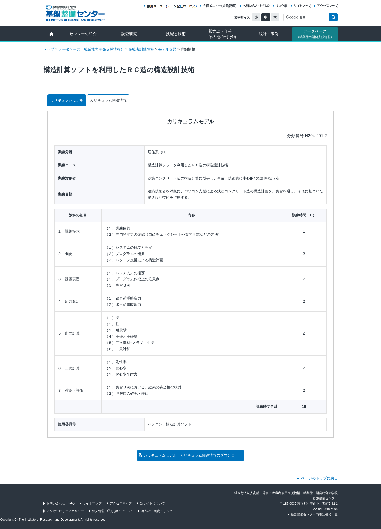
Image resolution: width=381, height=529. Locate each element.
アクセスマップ (327, 6)
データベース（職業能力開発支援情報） (91, 49)
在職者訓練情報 (141, 49)
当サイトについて (152, 503)
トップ (48, 49)
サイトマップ (302, 6)
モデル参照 (167, 49)
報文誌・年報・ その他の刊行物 (222, 34)
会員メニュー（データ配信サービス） (172, 6)
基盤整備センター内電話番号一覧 (314, 514)
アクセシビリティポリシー (65, 511)
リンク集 (281, 6)
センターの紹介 (83, 34)
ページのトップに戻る (319, 478)
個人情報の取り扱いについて (112, 511)
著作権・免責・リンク (156, 511)
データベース (315, 34)
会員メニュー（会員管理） (220, 6)
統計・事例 (268, 34)
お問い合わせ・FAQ (256, 6)
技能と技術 (176, 34)
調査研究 (129, 34)
